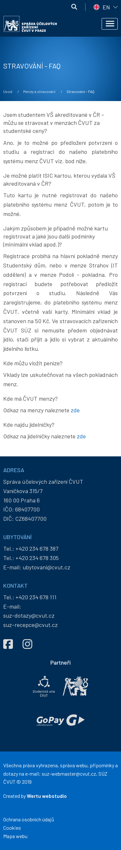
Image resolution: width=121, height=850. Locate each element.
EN (106, 7)
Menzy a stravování (39, 91)
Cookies (12, 828)
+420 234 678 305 (37, 557)
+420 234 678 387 (36, 548)
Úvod (7, 91)
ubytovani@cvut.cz (46, 567)
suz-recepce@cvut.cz (30, 624)
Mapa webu (15, 836)
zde (75, 410)
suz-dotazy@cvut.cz (29, 615)
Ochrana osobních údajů (28, 819)
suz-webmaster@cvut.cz (69, 774)
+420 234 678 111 (35, 597)
